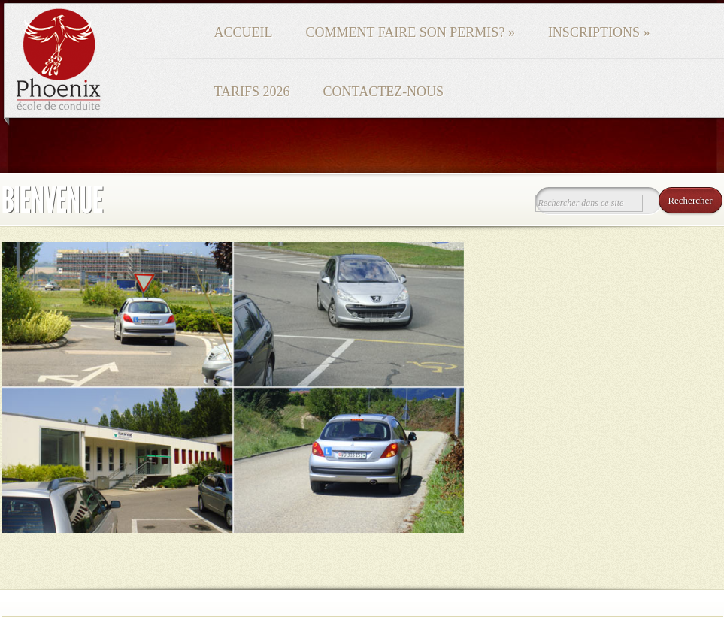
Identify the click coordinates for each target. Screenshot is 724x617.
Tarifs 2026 (252, 91)
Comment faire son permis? (410, 32)
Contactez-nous (383, 91)
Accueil (243, 32)
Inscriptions (599, 32)
